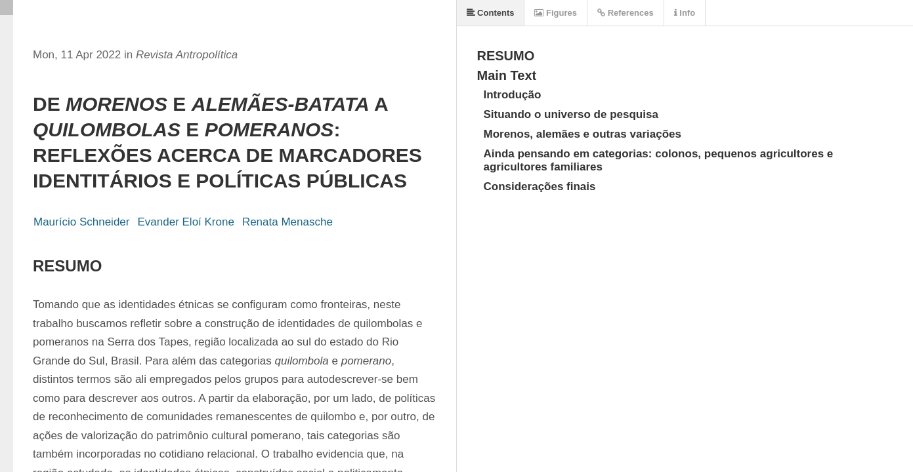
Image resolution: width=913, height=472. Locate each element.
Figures (555, 13)
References (625, 13)
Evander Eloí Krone (185, 222)
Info (684, 13)
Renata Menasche (287, 222)
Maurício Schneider (81, 222)
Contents (491, 13)
